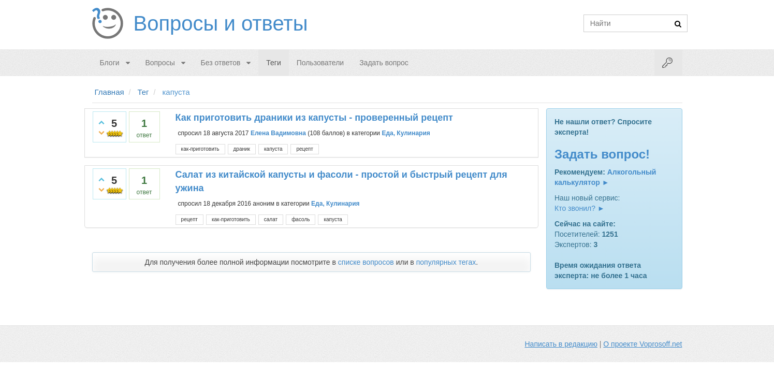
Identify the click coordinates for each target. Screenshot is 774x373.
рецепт (304, 149)
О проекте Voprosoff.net (642, 344)
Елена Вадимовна (278, 133)
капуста (273, 149)
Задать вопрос (383, 63)
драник (241, 149)
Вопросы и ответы (221, 23)
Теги (273, 63)
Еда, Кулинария (406, 133)
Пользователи (320, 63)
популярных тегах (446, 262)
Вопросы (159, 63)
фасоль (300, 219)
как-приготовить (200, 149)
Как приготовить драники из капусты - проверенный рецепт (314, 117)
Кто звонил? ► (579, 208)
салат (271, 219)
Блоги (110, 63)
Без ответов (221, 63)
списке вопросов (366, 262)
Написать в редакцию (561, 344)
